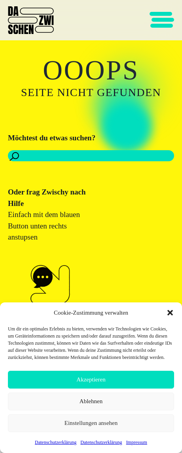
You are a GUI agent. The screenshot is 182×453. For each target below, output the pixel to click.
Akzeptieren (90, 379)
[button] (170, 313)
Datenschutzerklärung (55, 442)
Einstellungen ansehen (91, 423)
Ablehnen (91, 401)
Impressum (136, 442)
